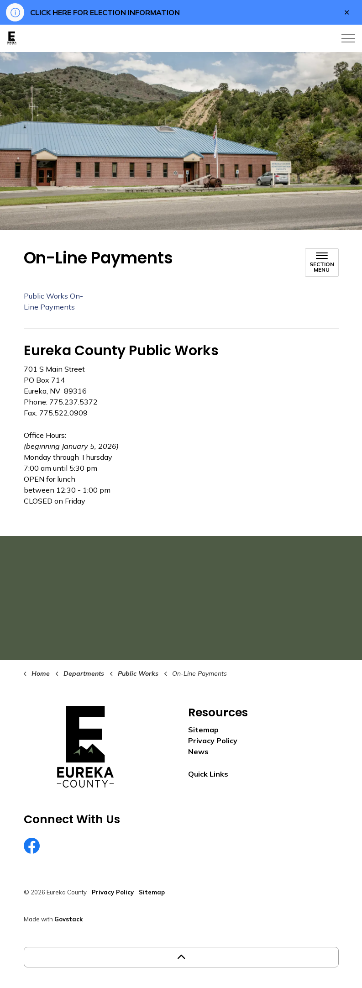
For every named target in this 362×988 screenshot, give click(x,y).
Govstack (68, 919)
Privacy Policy (212, 740)
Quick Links (208, 773)
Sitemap (203, 729)
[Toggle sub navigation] (322, 262)
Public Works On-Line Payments (53, 301)
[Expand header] (348, 38)
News (198, 751)
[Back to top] (181, 957)
